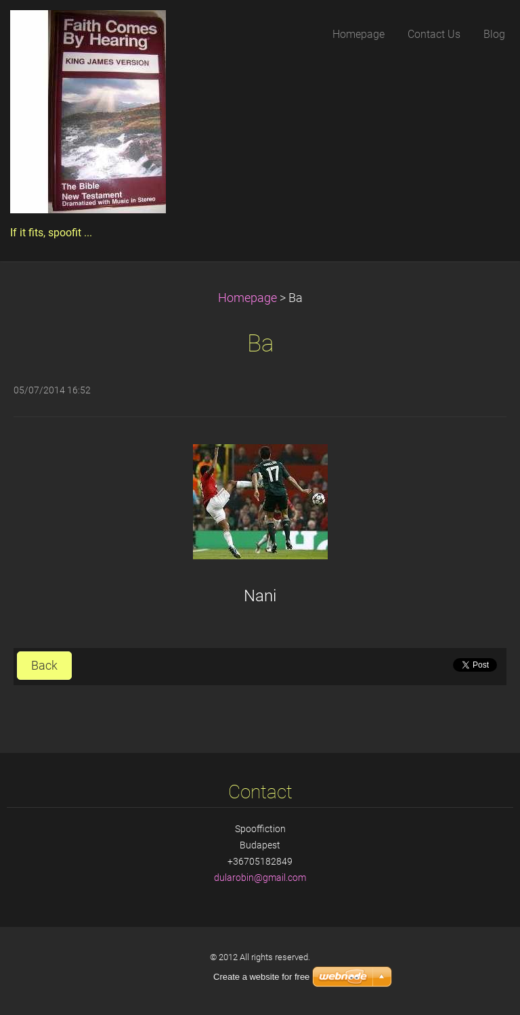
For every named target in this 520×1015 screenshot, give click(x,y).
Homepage (247, 298)
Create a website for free (261, 977)
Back (44, 665)
